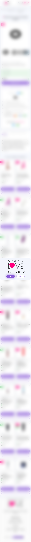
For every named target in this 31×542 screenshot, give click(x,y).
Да (10, 276)
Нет (20, 276)
